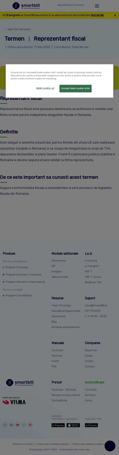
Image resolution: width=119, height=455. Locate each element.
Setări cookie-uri (45, 88)
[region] (59, 81)
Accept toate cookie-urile (75, 88)
